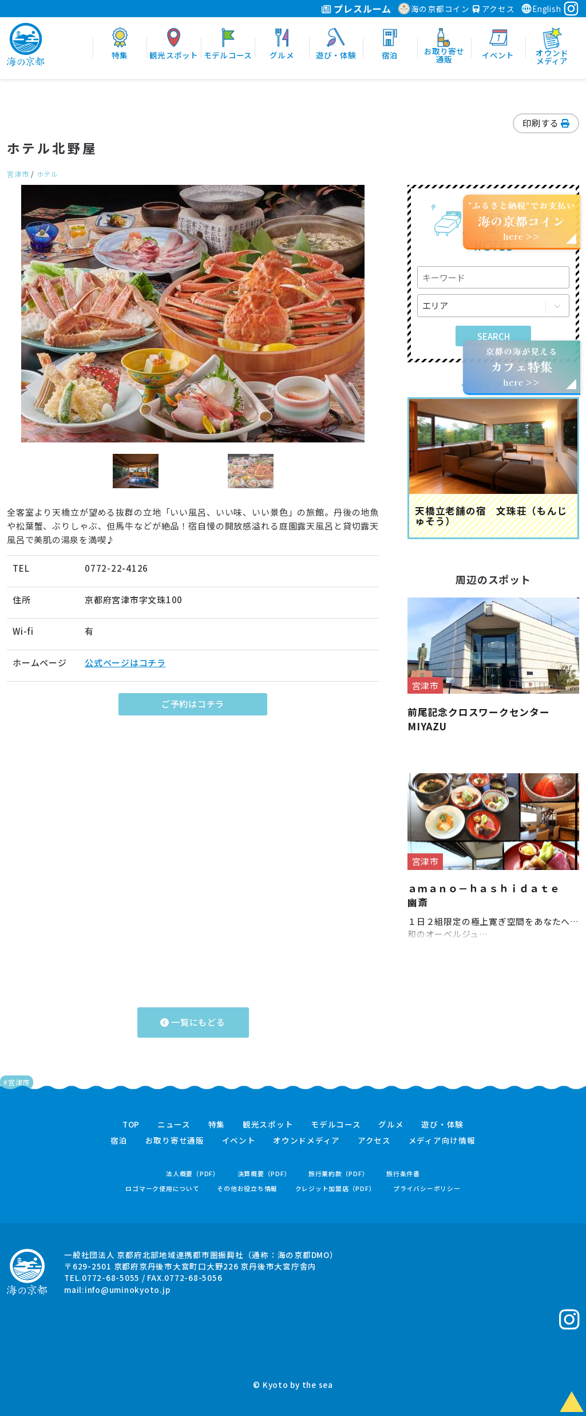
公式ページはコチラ (125, 662)
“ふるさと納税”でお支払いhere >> (522, 220)
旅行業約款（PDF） (338, 1173)
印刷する (545, 123)
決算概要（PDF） (264, 1173)
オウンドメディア (306, 1141)
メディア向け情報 (442, 1141)
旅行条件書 (403, 1173)
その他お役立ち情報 (247, 1188)
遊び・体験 (442, 1125)
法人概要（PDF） (193, 1173)
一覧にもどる (192, 1022)
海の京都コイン (434, 8)
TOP (131, 1125)
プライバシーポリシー (427, 1188)
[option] (193, 313)
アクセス (494, 8)
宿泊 (119, 1141)
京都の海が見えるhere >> (521, 366)
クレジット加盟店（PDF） (335, 1188)
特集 (216, 1125)
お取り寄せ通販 (174, 1141)
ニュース (174, 1125)
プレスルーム (356, 8)
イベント (239, 1141)
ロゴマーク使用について (162, 1188)
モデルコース (336, 1125)
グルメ (390, 1125)
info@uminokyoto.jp (128, 1289)
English (541, 8)
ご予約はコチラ (192, 704)
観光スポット (268, 1125)
